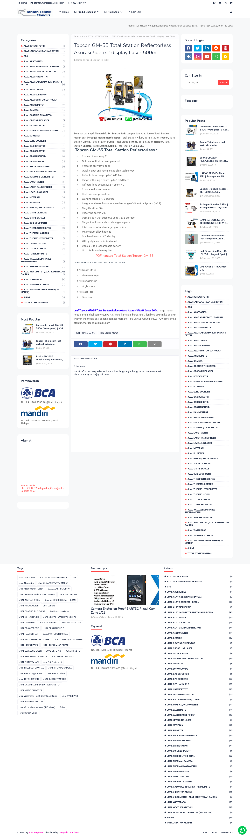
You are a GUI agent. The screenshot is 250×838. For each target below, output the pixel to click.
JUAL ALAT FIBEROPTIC (44, 76)
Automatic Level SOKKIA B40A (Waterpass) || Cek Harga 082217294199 (50, 327)
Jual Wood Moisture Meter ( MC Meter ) (43, 290)
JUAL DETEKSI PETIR (44, 125)
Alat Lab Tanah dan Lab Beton (44, 51)
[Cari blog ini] (201, 82)
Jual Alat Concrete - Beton (44, 71)
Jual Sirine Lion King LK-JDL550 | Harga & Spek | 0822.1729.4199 (213, 253)
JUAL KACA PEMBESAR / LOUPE (44, 171)
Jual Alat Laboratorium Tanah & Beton (43, 83)
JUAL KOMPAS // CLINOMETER (44, 176)
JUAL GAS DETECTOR (44, 146)
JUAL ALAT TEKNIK (44, 89)
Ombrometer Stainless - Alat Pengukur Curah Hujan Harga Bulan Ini (213, 237)
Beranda (77, 36)
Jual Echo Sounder (44, 141)
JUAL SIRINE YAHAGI (44, 218)
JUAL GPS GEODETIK (44, 151)
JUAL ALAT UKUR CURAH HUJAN (44, 100)
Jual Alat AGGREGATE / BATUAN (44, 66)
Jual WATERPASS (44, 279)
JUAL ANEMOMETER (44, 105)
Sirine (44, 297)
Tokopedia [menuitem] (112, 12)
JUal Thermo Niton (44, 243)
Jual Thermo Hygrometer (44, 238)
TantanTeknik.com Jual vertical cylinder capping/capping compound (48, 342)
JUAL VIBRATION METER (44, 266)
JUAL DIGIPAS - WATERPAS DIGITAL (44, 130)
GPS (44, 56)
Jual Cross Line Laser (44, 120)
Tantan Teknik (82, 60)
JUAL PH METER (44, 202)
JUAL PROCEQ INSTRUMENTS (44, 207)
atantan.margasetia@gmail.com (47, 3)
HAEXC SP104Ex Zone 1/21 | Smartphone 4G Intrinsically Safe (212, 175)
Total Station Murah (44, 302)
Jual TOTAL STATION (44, 248)
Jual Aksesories (44, 61)
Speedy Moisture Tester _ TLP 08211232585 (214, 190)
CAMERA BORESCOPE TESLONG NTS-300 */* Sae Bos (214, 222)
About (215, 832)
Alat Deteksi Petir (44, 46)
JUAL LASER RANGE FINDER (44, 187)
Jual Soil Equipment (44, 223)
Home (22, 3)
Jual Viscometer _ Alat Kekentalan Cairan (43, 273)
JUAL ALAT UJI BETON (44, 94)
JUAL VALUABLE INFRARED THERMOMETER (43, 260)
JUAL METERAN (44, 197)
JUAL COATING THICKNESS (44, 115)
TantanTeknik (28, 485)
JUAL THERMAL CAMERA (44, 233)
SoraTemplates (36, 832)
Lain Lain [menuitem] (134, 12)
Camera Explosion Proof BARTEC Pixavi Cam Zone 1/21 (123, 611)
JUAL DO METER (44, 135)
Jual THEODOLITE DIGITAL (44, 228)
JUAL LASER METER (44, 182)
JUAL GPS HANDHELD (44, 156)
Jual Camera (44, 110)
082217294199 (77, 3)
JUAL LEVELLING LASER (44, 192)
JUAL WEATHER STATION (44, 284)
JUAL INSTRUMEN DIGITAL (44, 166)
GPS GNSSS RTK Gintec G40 (213, 268)
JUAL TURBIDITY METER (44, 253)
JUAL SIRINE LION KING (44, 212)
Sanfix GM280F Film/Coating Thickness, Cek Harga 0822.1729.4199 (49, 358)
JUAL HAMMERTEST (44, 161)
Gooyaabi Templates (69, 832)
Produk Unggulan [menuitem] (85, 12)
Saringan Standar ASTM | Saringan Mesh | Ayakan (214, 206)
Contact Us (227, 832)
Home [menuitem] (64, 12)
